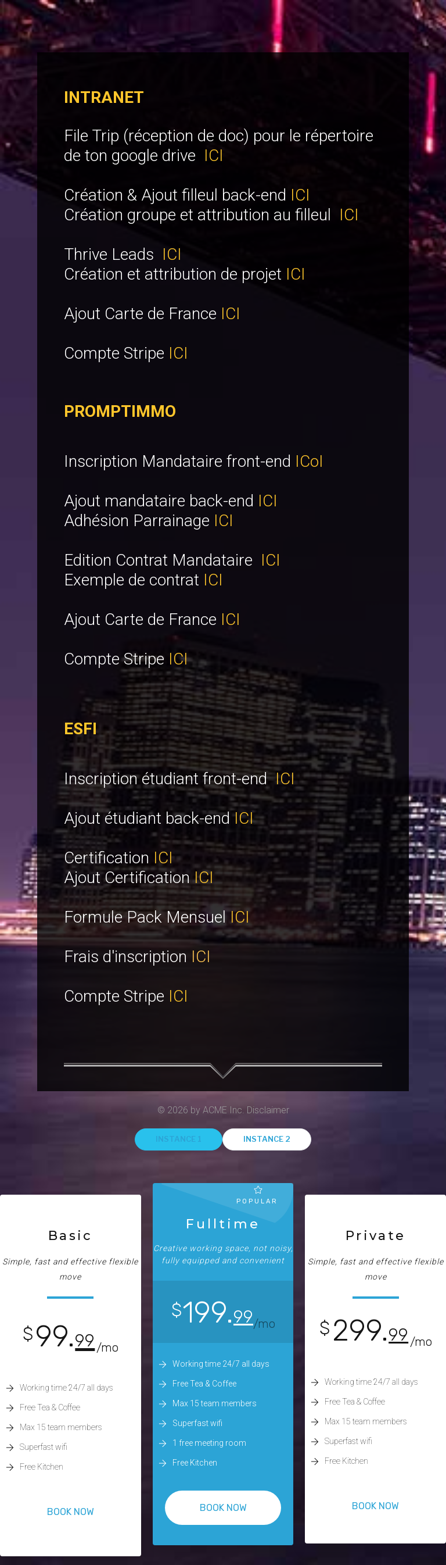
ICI (214, 155)
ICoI (309, 461)
